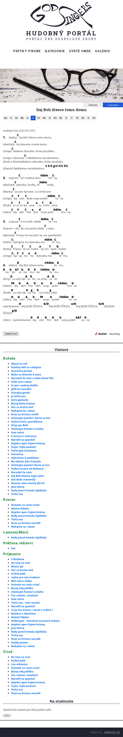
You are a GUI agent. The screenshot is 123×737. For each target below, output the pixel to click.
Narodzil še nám (21, 472)
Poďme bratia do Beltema (27, 468)
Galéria (102, 51)
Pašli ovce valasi (21, 381)
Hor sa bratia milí (22, 407)
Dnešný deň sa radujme (26, 367)
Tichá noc (17, 494)
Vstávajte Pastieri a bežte (27, 429)
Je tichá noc (18, 396)
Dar (13, 548)
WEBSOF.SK (112, 732)
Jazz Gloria (17, 487)
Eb (60, 118)
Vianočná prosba (21, 371)
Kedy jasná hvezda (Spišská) (28, 490)
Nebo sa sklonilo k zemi (26, 374)
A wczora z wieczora (24, 436)
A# (16, 118)
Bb (22, 118)
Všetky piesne (27, 51)
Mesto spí (17, 566)
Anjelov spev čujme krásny (28, 443)
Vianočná (17, 454)
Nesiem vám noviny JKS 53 (27, 483)
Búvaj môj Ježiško (22, 588)
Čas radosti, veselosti (24, 595)
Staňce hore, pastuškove (26, 421)
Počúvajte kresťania (24, 450)
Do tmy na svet (20, 563)
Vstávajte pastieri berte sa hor (30, 465)
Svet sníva (17, 432)
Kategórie (55, 51)
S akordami (113, 105)
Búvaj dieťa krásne (23, 403)
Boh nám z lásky (21, 581)
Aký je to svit (19, 363)
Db (44, 118)
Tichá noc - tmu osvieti (25, 602)
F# (77, 118)
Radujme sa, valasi (23, 526)
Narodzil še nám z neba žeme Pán (32, 378)
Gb (82, 118)
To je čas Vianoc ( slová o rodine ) (32, 610)
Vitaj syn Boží (19, 425)
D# (55, 118)
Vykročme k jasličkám (25, 458)
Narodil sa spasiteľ (23, 439)
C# (38, 118)
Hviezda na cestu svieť (25, 505)
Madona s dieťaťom (23, 613)
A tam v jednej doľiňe (24, 385)
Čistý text (93, 105)
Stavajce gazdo (20, 392)
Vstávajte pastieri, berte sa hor (30, 418)
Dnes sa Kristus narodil (25, 523)
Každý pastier (19, 642)
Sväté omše (80, 51)
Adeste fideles (20, 508)
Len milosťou (19, 664)
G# (93, 118)
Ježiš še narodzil (21, 389)
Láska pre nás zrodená (25, 577)
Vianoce (61, 349)
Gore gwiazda (19, 400)
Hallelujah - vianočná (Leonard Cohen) (35, 621)
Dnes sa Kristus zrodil (24, 414)
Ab (5, 118)
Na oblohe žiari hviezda (26, 461)
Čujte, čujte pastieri (23, 447)
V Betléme (17, 559)
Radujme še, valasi (23, 410)
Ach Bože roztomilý (23, 479)
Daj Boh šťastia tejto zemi (27, 476)
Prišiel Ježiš (18, 573)
